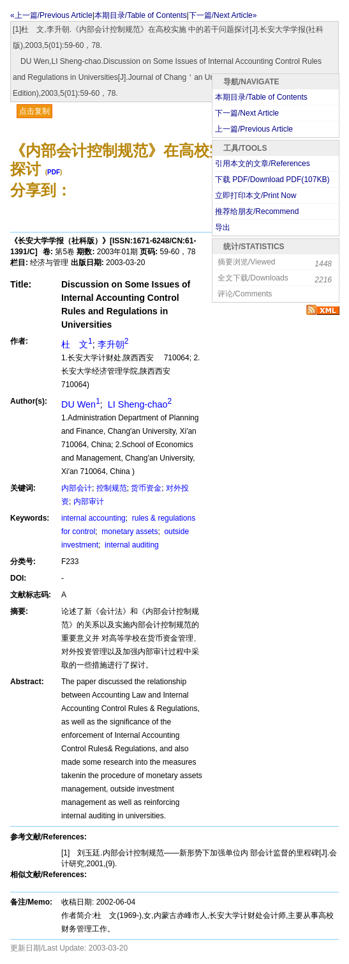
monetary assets (129, 531)
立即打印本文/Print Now (255, 195)
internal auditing (131, 544)
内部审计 (88, 501)
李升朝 (113, 344)
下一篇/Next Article (247, 113)
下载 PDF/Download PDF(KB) (272, 179)
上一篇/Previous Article (254, 129)
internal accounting (93, 518)
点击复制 (34, 111)
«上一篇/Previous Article (51, 15)
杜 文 (77, 344)
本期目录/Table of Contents (140, 15)
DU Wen (80, 404)
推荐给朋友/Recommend (257, 211)
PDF (53, 172)
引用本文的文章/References (262, 163)
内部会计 (76, 488)
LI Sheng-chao (138, 404)
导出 (222, 227)
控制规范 (111, 488)
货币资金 (146, 488)
